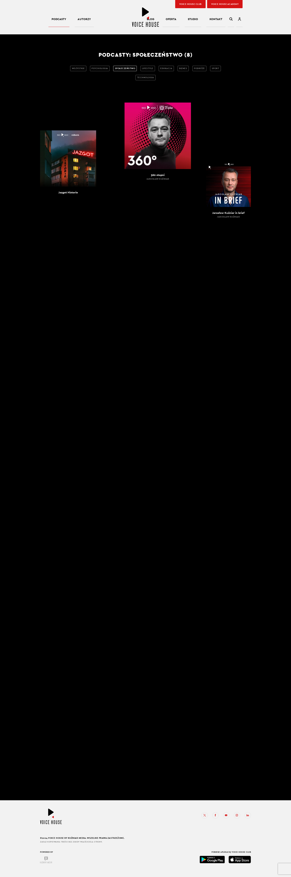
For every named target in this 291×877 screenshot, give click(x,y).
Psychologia (99, 69)
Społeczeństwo (129, 69)
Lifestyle (155, 69)
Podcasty (55, 20)
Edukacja (178, 69)
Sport (131, 80)
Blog (176, 20)
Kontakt (220, 20)
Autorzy (73, 20)
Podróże (219, 69)
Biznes (199, 69)
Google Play (212, 865)
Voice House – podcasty (145, 17)
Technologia (155, 80)
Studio (204, 20)
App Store (240, 865)
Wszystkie (73, 69)
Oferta (189, 20)
